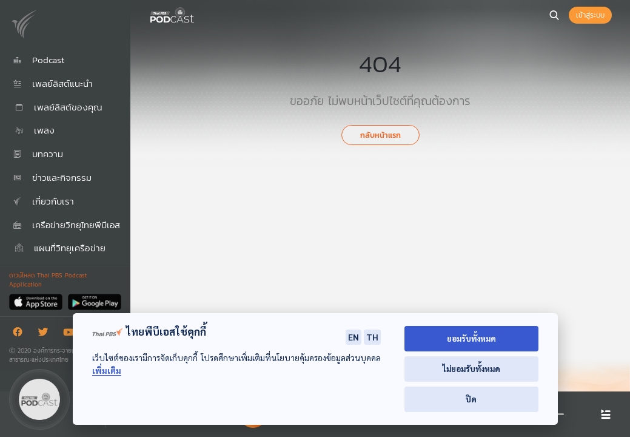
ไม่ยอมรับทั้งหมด (471, 369)
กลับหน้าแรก (380, 135)
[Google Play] (94, 301)
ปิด (471, 399)
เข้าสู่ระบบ (590, 15)
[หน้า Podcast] (197, 14)
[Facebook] (20, 334)
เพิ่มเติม (106, 370)
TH (372, 336)
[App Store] (36, 301)
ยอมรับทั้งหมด (471, 338)
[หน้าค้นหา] (554, 15)
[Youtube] (71, 334)
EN (353, 336)
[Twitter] (46, 334)
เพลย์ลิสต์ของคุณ (57, 107)
